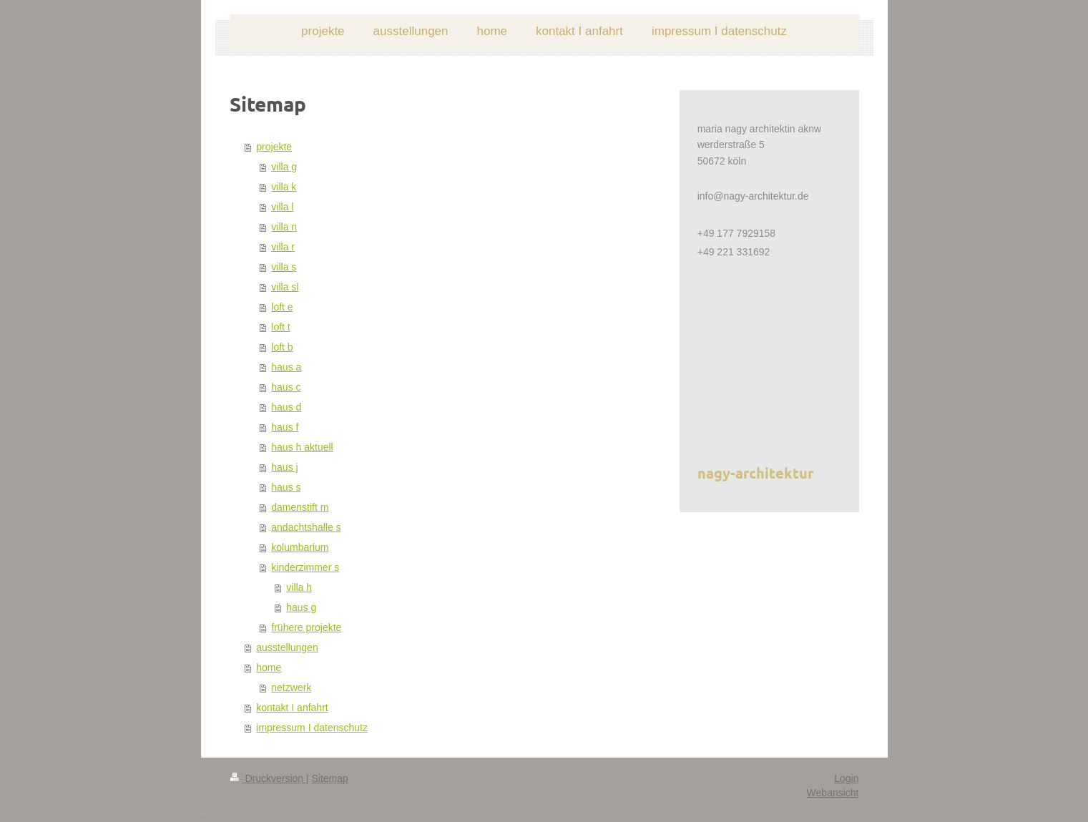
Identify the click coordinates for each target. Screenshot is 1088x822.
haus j (284, 467)
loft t (280, 327)
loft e (282, 307)
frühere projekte (306, 627)
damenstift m (299, 507)
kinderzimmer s (305, 567)
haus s (285, 487)
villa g (284, 166)
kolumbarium (299, 547)
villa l (282, 206)
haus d (286, 407)
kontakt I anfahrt (292, 707)
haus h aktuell (302, 447)
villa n (284, 227)
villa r (283, 247)
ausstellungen (287, 647)
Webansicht (833, 792)
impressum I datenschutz (312, 727)
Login (846, 778)
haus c (285, 387)
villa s (283, 267)
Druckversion (268, 778)
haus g (301, 607)
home (268, 667)
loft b (282, 347)
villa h (299, 587)
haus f (284, 427)
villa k (283, 186)
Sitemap (330, 778)
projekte (274, 146)
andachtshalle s (305, 527)
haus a (286, 367)
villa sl (284, 287)
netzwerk (291, 687)
